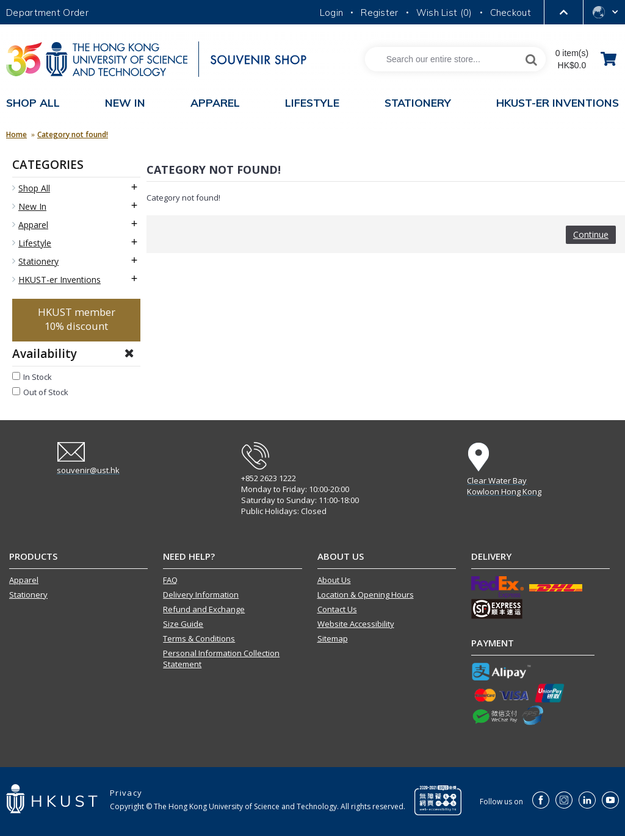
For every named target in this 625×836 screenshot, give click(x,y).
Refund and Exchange (204, 609)
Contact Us (337, 609)
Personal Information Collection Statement (221, 659)
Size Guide (183, 623)
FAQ (170, 579)
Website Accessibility (355, 623)
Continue (591, 234)
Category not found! (72, 134)
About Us (334, 579)
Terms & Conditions (199, 638)
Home (16, 134)
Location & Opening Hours (365, 594)
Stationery (28, 594)
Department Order (47, 12)
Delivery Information (201, 594)
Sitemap (332, 638)
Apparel (23, 579)
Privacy (126, 792)
